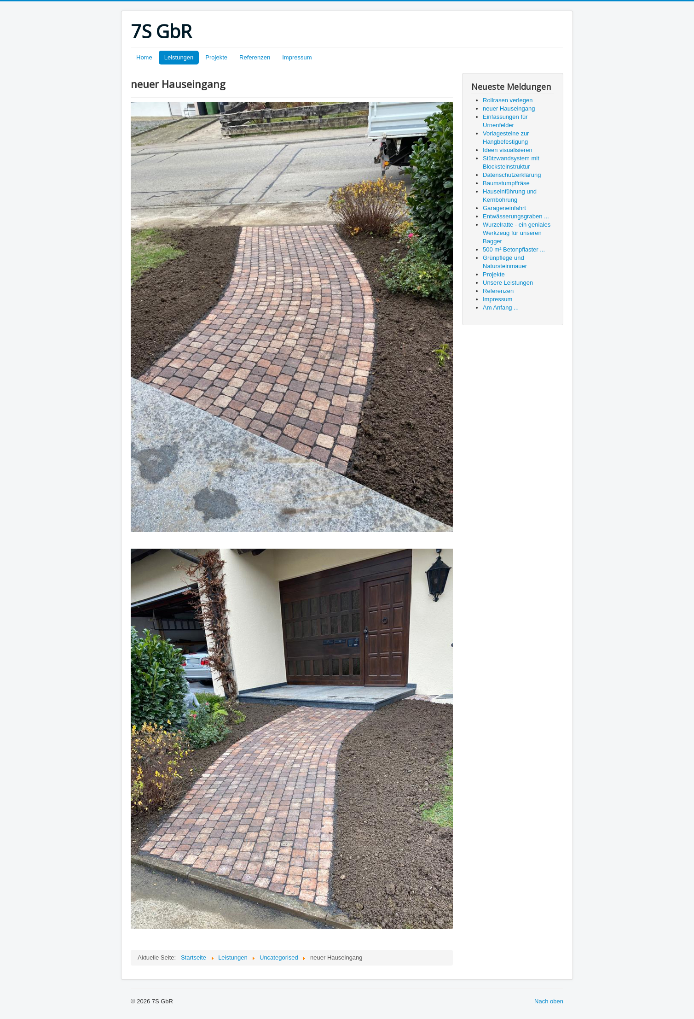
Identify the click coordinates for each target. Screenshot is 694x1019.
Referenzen (254, 57)
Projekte (216, 57)
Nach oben (548, 1001)
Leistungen (179, 57)
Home (144, 57)
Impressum (297, 57)
